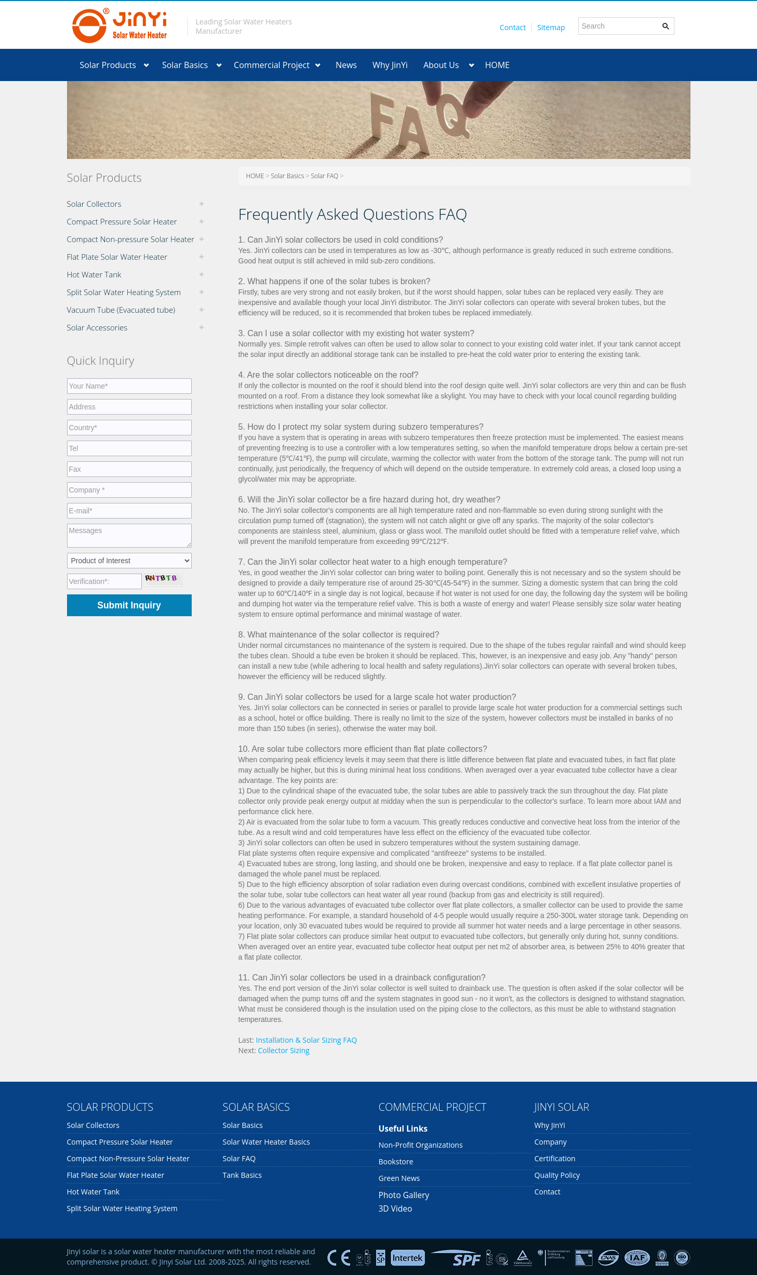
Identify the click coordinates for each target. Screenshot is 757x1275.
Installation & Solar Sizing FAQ (306, 1040)
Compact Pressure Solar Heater (122, 221)
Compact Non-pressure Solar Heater (131, 239)
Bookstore (395, 1161)
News (346, 65)
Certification (555, 1158)
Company (551, 1142)
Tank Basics (241, 1175)
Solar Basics (185, 65)
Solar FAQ (324, 175)
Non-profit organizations (420, 1145)
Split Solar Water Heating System (124, 292)
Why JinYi (390, 65)
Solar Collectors (94, 203)
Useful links (403, 1128)
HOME (497, 65)
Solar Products (108, 65)
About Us (441, 65)
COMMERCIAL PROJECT (432, 1107)
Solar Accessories (97, 327)
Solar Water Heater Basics (266, 1142)
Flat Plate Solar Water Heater (117, 256)
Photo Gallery (403, 1195)
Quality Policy (557, 1175)
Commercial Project (272, 65)
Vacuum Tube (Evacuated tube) (121, 309)
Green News (399, 1178)
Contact (513, 27)
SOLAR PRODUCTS (110, 1107)
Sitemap (551, 27)
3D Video (395, 1208)
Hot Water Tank (94, 274)
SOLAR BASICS (255, 1107)
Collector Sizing (284, 1050)
